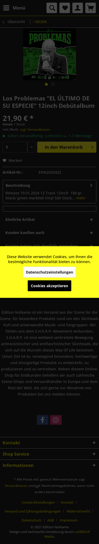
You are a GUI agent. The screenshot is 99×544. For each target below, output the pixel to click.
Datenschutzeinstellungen (49, 272)
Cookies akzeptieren (49, 285)
